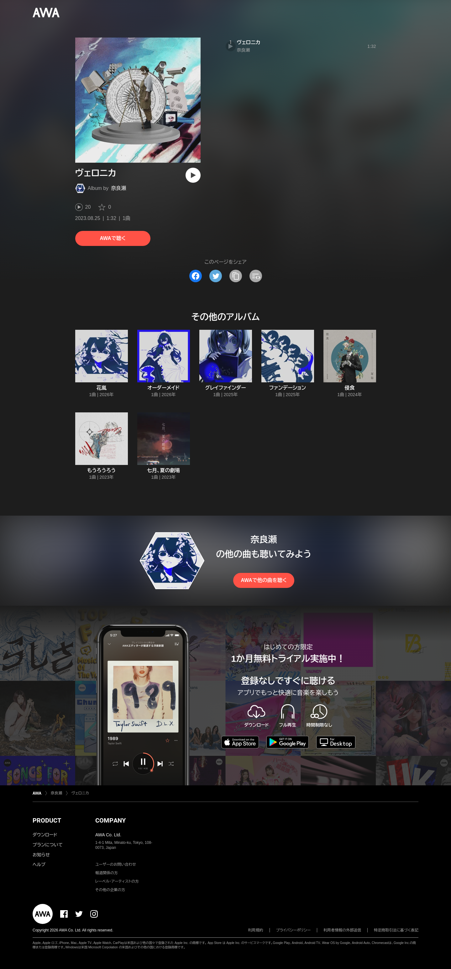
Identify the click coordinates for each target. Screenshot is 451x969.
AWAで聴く (112, 238)
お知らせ (41, 854)
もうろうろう (101, 470)
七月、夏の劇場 (163, 470)
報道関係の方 (106, 873)
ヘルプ (39, 864)
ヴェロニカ (248, 42)
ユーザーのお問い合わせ (115, 864)
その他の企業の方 (110, 890)
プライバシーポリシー (293, 930)
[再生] (193, 175)
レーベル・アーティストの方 (117, 881)
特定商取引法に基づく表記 (396, 930)
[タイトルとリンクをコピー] (235, 276)
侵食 (350, 387)
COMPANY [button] (110, 820)
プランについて (48, 844)
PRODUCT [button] (47, 820)
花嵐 (102, 387)
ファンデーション (287, 387)
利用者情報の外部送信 (342, 930)
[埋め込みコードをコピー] (255, 276)
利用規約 (255, 930)
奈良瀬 (118, 188)
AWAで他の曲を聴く (263, 580)
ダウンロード (45, 834)
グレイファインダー (225, 387)
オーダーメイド (163, 387)
